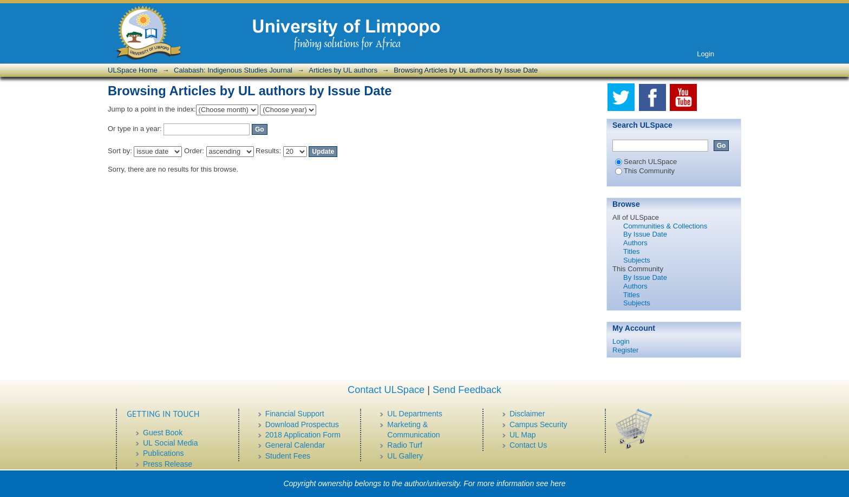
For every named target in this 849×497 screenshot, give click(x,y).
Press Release (167, 464)
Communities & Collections (665, 226)
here (558, 483)
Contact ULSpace (386, 389)
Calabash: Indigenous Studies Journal (233, 70)
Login (705, 54)
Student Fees (287, 456)
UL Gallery (405, 456)
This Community (645, 171)
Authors (635, 243)
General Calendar (295, 445)
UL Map (523, 434)
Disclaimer (527, 413)
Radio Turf (404, 445)
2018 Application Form (303, 434)
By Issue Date (645, 234)
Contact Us (528, 445)
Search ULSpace (646, 162)
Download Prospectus (302, 424)
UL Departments (414, 413)
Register (625, 350)
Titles (631, 251)
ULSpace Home (133, 70)
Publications (163, 453)
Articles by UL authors (343, 70)
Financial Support (294, 413)
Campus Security (538, 424)
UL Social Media (170, 443)
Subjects (636, 260)
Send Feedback (467, 389)
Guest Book (162, 432)
